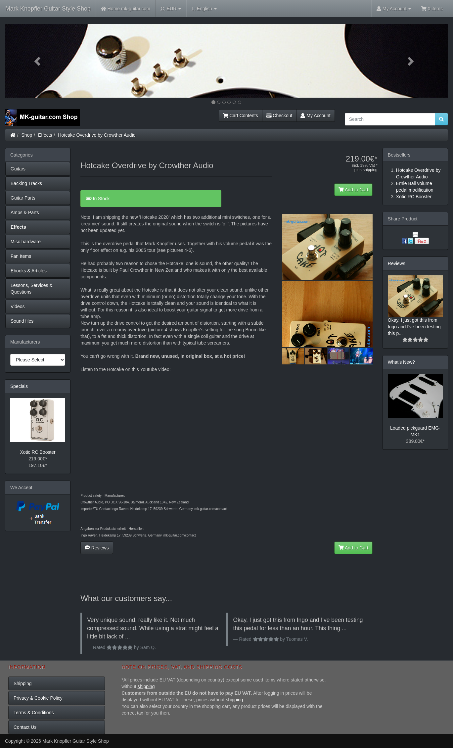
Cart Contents (240, 115)
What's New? (401, 362)
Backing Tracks (26, 183)
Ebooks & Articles (29, 270)
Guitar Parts (23, 198)
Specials (19, 386)
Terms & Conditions (34, 712)
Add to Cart (353, 189)
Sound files (22, 321)
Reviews (97, 547)
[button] (38, 61)
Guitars (18, 168)
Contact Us (25, 727)
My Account (315, 115)
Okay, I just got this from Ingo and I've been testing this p (414, 326)
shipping (370, 169)
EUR (171, 9)
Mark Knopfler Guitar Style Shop (48, 8)
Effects (45, 135)
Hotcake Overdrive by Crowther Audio (96, 135)
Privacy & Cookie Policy (38, 698)
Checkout (279, 115)
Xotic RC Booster (37, 452)
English (204, 9)
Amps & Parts (25, 212)
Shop (27, 135)
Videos (18, 306)
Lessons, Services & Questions (32, 289)
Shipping (23, 683)
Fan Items (21, 256)
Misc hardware (26, 241)
